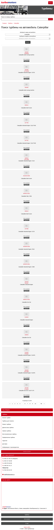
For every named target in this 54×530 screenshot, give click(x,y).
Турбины (10, 23)
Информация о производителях (10, 447)
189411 (26, 105)
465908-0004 (26, 246)
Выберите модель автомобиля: (28, 36)
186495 (26, 87)
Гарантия (4, 440)
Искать (50, 19)
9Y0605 (27, 389)
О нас (27, 523)
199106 (26, 281)
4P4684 (27, 353)
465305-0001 (26, 264)
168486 (26, 69)
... (38, 403)
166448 (26, 370)
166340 (26, 52)
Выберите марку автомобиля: (28, 32)
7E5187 (27, 283)
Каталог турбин (6, 417)
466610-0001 (26, 299)
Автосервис (27, 519)
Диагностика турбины (8, 427)
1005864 (26, 53)
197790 (26, 122)
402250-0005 (26, 175)
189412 (26, 211)
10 (35, 403)
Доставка (4, 444)
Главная (4, 23)
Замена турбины (6, 430)
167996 (26, 228)
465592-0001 (26, 193)
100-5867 (26, 371)
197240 (26, 387)
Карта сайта (27, 527)
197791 (26, 140)
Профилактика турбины (8, 437)
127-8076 (26, 71)
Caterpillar (16, 23)
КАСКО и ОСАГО (27, 451)
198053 (26, 334)
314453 (26, 352)
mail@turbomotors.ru (9, 474)
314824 (26, 317)
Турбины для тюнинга (8, 421)
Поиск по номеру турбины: (8, 17)
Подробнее (26, 61)
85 (41, 403)
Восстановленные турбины (9, 434)
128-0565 (26, 159)
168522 (26, 158)
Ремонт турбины (6, 424)
